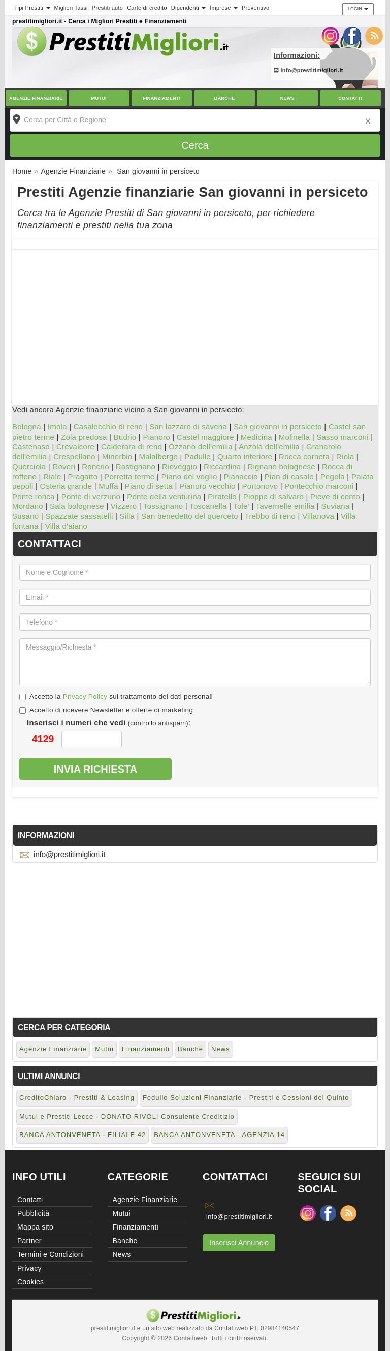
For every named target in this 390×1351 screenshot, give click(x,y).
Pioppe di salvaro (273, 496)
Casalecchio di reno (108, 426)
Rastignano (135, 466)
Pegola (332, 476)
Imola (57, 426)
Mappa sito (35, 1227)
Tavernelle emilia (285, 506)
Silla (127, 516)
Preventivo (255, 8)
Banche (224, 98)
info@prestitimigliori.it (308, 70)
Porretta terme (129, 476)
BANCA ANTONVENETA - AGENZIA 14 (219, 1135)
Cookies (30, 1282)
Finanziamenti (161, 98)
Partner (29, 1241)
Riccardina (222, 466)
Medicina (256, 437)
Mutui (99, 98)
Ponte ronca (33, 496)
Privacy (29, 1268)
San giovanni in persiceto (278, 426)
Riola (345, 456)
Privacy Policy (85, 696)
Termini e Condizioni (50, 1254)
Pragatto (83, 476)
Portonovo (260, 486)
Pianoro (156, 437)
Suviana (335, 506)
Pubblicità (33, 1213)
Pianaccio (241, 476)
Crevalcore (75, 446)
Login (358, 8)
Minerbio (117, 456)
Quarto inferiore (244, 456)
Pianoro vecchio (207, 486)
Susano (25, 516)
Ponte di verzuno (91, 496)
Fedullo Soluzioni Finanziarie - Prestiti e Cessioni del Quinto (246, 1097)
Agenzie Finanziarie (36, 98)
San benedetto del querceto (189, 516)
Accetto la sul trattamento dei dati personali (116, 696)
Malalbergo (158, 456)
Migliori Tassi (71, 8)
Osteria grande (66, 486)
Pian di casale (289, 476)
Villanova (318, 516)
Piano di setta (149, 486)
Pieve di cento (335, 496)
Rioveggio (179, 466)
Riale (52, 476)
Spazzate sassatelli (79, 516)
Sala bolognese (77, 506)
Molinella (294, 437)
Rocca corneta (304, 456)
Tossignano (163, 506)
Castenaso (31, 446)
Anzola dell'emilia (269, 446)
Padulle (197, 456)
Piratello (222, 496)
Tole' (241, 506)
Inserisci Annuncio (239, 1243)
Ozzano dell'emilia (201, 446)
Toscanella (207, 506)
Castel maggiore (205, 437)
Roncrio (95, 466)
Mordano (27, 506)
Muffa (108, 486)
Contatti (350, 98)
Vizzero (124, 506)
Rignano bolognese (281, 466)
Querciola (29, 466)
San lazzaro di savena (188, 426)
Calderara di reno (131, 446)
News (287, 98)
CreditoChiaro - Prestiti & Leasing (77, 1097)
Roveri (63, 466)
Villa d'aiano (66, 525)
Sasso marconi (342, 437)
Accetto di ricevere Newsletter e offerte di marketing (106, 710)
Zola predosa (84, 437)
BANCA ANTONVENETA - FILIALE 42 (82, 1135)
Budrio (125, 437)
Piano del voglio (189, 476)
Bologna (26, 426)
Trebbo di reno (270, 516)
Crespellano (74, 456)
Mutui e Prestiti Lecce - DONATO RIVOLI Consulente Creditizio (127, 1116)
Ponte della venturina (164, 496)
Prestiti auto (107, 8)
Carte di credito (147, 8)
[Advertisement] (195, 321)
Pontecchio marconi (318, 486)
